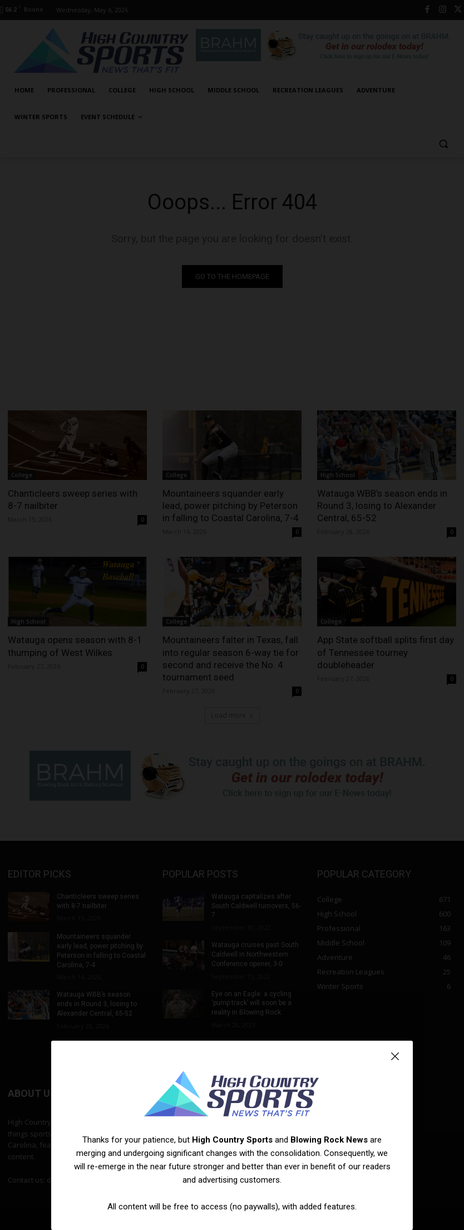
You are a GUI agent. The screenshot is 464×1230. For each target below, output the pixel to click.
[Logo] (232, 1095)
